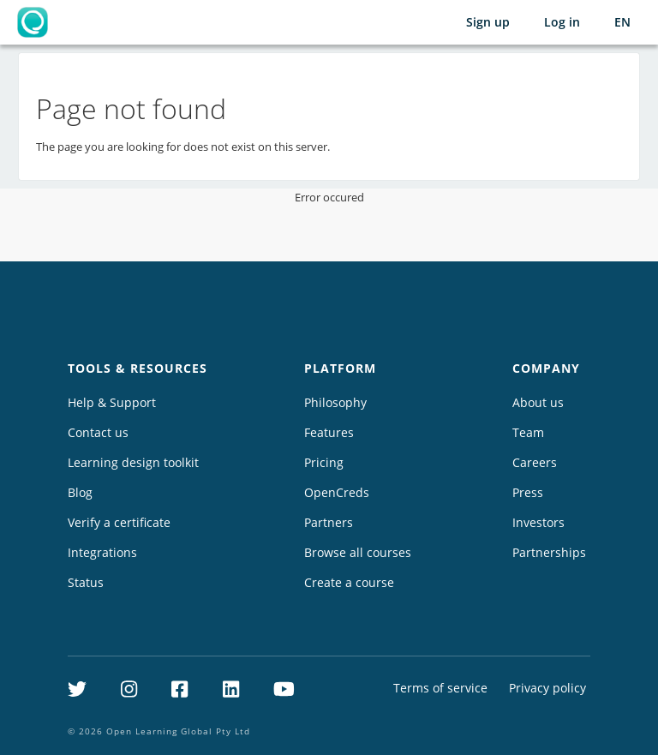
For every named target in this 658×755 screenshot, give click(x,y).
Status (86, 582)
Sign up (488, 22)
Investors (538, 522)
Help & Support (112, 402)
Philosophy (335, 402)
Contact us (98, 432)
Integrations (102, 552)
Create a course (349, 582)
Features (329, 432)
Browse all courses (357, 552)
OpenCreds (336, 492)
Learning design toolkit (133, 462)
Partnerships (549, 552)
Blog (80, 492)
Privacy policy (547, 688)
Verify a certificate (119, 522)
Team (528, 432)
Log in (562, 22)
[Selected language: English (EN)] (622, 22)
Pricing (324, 462)
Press (527, 492)
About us (538, 402)
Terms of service (440, 688)
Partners (328, 522)
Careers (534, 462)
